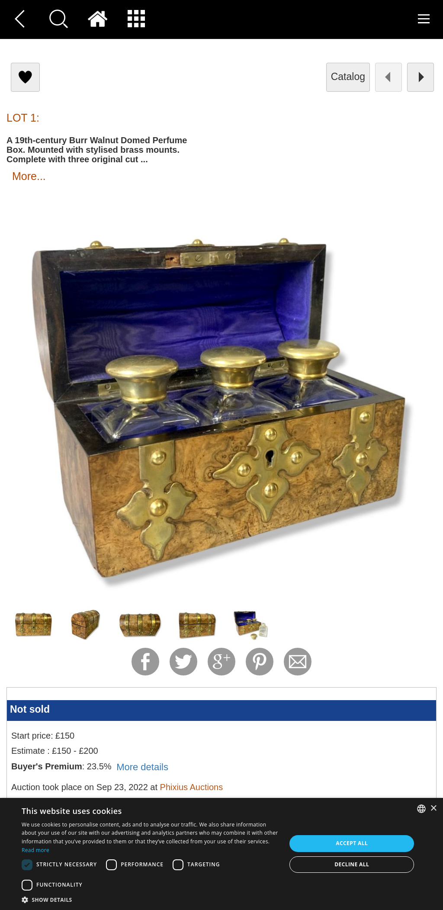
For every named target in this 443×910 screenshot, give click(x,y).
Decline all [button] (351, 864)
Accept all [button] (352, 843)
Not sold (30, 709)
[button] (150, 899)
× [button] (433, 808)
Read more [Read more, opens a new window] (35, 850)
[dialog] (221, 854)
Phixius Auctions (191, 787)
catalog (348, 76)
